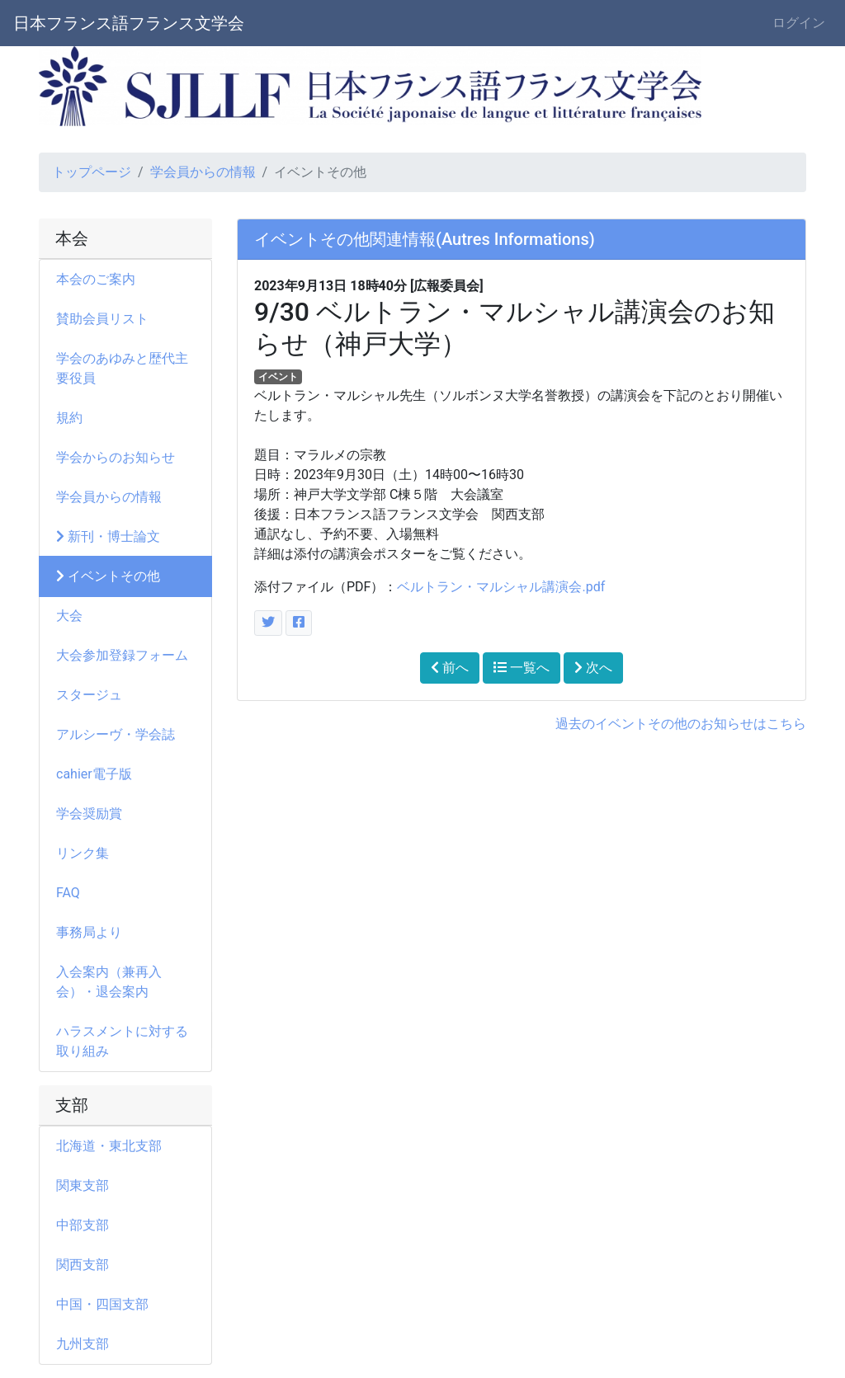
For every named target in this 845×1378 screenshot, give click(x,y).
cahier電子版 (94, 774)
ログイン (798, 23)
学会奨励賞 (89, 813)
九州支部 (82, 1344)
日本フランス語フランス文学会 (128, 23)
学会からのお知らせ (115, 457)
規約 (69, 418)
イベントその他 (108, 576)
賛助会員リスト (102, 319)
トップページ (91, 172)
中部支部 (82, 1225)
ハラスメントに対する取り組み (122, 1041)
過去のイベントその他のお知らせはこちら (680, 723)
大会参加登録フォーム (122, 655)
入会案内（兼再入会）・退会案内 (109, 981)
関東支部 (82, 1185)
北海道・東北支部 (109, 1146)
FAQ (68, 893)
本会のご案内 (95, 279)
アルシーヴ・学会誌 (115, 734)
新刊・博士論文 (108, 536)
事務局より (95, 932)
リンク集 (82, 853)
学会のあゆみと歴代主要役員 (122, 368)
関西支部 (82, 1264)
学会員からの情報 (203, 172)
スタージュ (89, 695)
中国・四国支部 (102, 1304)
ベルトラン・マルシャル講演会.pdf (501, 587)
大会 (76, 615)
